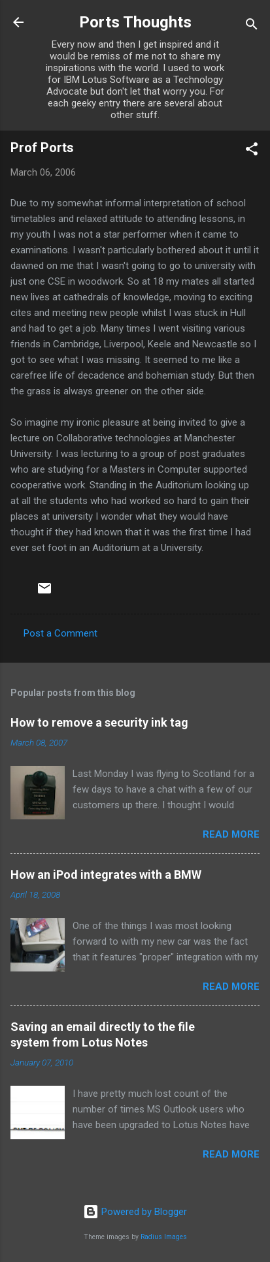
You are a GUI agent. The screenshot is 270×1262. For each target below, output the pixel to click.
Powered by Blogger (135, 1212)
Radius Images (164, 1237)
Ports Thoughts (135, 22)
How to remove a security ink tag (99, 722)
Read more (231, 834)
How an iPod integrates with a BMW (105, 874)
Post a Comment (60, 633)
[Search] (252, 26)
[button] (252, 151)
